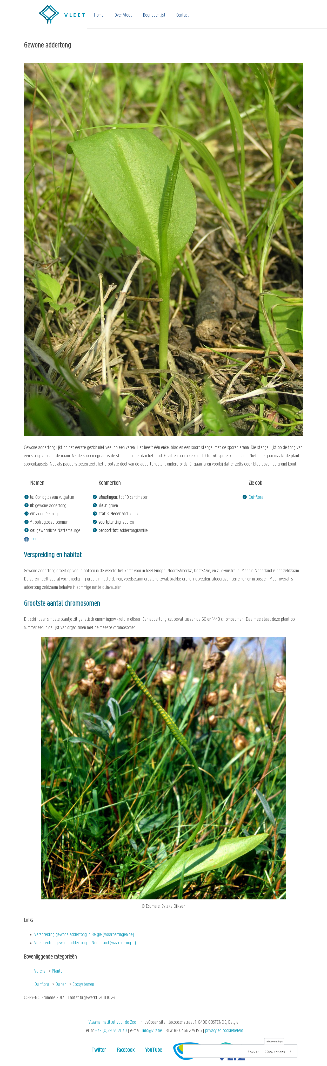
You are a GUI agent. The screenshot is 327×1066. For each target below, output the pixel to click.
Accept (255, 1052)
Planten (58, 971)
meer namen (40, 539)
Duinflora (256, 497)
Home (99, 15)
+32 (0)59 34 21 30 (111, 1030)
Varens (39, 971)
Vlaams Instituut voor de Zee (112, 1022)
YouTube (153, 1050)
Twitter (99, 1050)
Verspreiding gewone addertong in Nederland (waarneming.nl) (85, 943)
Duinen (60, 984)
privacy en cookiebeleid (224, 1030)
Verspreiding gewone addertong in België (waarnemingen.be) (84, 934)
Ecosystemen (83, 984)
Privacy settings (274, 1042)
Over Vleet (123, 15)
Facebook (125, 1050)
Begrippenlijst (154, 15)
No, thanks (276, 1052)
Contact (182, 15)
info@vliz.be (152, 1030)
